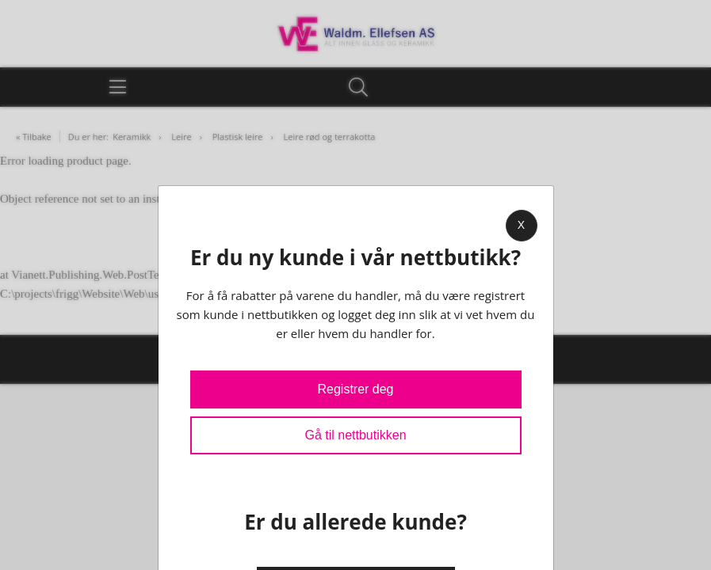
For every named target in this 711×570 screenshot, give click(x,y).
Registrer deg (355, 389)
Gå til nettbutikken (355, 435)
